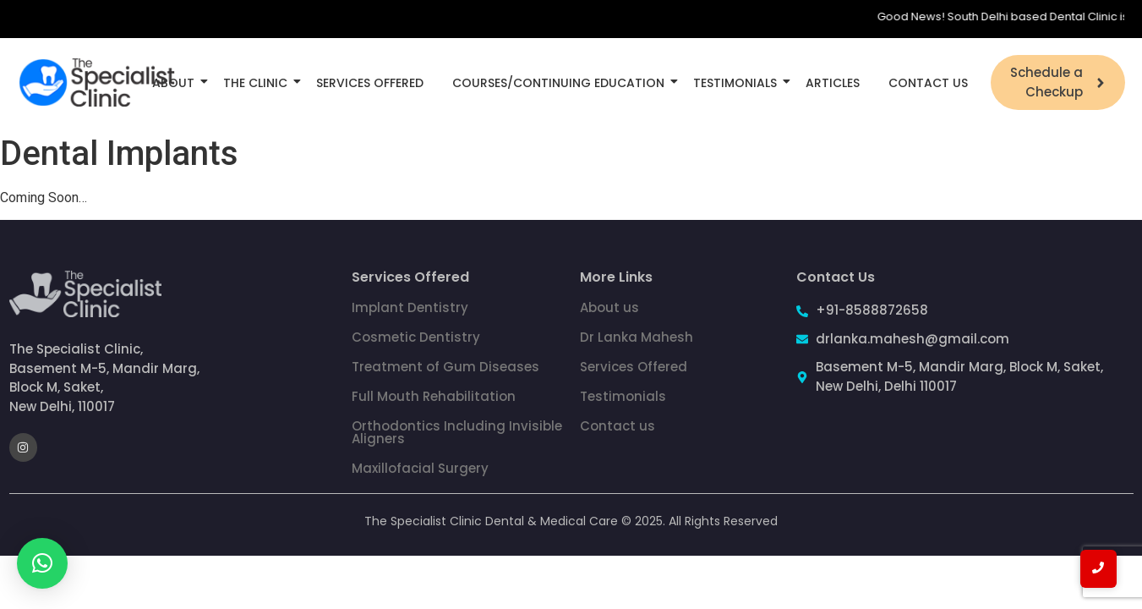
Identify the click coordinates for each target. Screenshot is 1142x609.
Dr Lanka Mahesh (636, 337)
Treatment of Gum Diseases (445, 367)
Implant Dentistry (410, 307)
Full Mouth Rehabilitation (434, 396)
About (176, 82)
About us (609, 307)
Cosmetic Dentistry (416, 337)
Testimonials (738, 82)
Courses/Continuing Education (561, 82)
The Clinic (258, 82)
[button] (42, 563)
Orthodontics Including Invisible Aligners (457, 432)
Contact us (617, 426)
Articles (833, 82)
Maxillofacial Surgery (420, 468)
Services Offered (369, 82)
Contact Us (928, 82)
